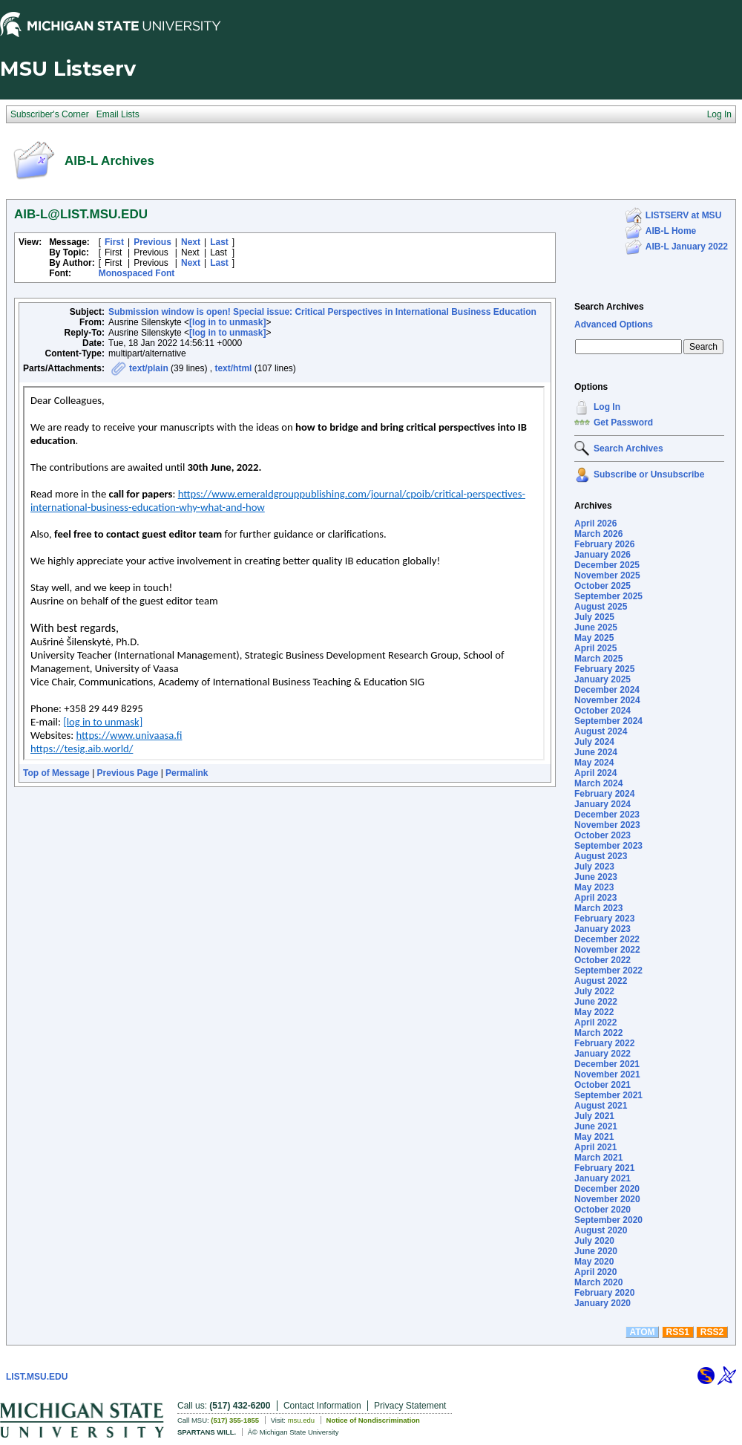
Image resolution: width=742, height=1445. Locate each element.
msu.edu (301, 1420)
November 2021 (607, 1074)
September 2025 (608, 596)
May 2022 (594, 1012)
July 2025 (594, 617)
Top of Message (56, 773)
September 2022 (608, 970)
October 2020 (602, 1209)
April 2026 (595, 523)
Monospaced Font (137, 273)
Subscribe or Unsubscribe (649, 474)
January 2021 (602, 1178)
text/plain (148, 368)
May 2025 (594, 638)
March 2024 (598, 783)
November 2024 (607, 700)
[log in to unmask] (227, 322)
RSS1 (677, 1332)
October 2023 (602, 835)
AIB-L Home (671, 231)
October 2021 (602, 1085)
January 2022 (602, 1053)
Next (190, 242)
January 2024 (602, 804)
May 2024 (594, 762)
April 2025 (595, 648)
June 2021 (595, 1126)
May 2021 (594, 1137)
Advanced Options (613, 324)
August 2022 (600, 981)
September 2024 (608, 721)
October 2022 (602, 960)
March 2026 (598, 534)
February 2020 (604, 1293)
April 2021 (595, 1147)
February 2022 (604, 1043)
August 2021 (600, 1105)
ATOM (641, 1332)
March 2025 (598, 658)
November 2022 (607, 950)
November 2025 (607, 575)
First (114, 242)
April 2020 (595, 1272)
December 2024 (607, 690)
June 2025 (595, 627)
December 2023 (607, 814)
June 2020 (595, 1251)
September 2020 (608, 1220)
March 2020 (598, 1282)
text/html (233, 368)
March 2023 (598, 908)
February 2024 (604, 794)
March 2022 (598, 1033)
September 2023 (608, 846)
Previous (152, 242)
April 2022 (595, 1022)
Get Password (623, 422)
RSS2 (711, 1332)
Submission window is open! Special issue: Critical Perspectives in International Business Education (322, 312)
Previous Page (128, 773)
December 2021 (607, 1064)
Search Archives (609, 306)
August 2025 (600, 606)
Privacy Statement (410, 1405)
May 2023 (594, 887)
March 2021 (598, 1157)
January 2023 (602, 929)
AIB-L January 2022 (687, 246)
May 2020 (594, 1261)
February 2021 (604, 1168)
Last (219, 242)
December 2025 (607, 565)
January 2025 (602, 679)
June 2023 (595, 877)
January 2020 (602, 1303)
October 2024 (602, 710)
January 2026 (602, 554)
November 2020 (607, 1199)
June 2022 (595, 1002)
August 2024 (600, 731)
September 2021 (608, 1095)
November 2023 (607, 825)
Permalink (186, 773)
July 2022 (594, 991)
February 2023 (604, 918)
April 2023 (595, 898)
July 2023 (594, 866)
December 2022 (607, 939)
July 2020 (594, 1241)
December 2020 (607, 1189)
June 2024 (595, 752)
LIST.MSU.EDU (37, 1376)
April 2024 (595, 773)
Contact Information (322, 1405)
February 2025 (604, 669)
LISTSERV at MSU (683, 215)
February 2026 (604, 544)
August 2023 (600, 856)
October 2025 (602, 586)
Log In (607, 407)
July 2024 (594, 742)
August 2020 (600, 1230)
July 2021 (594, 1116)
